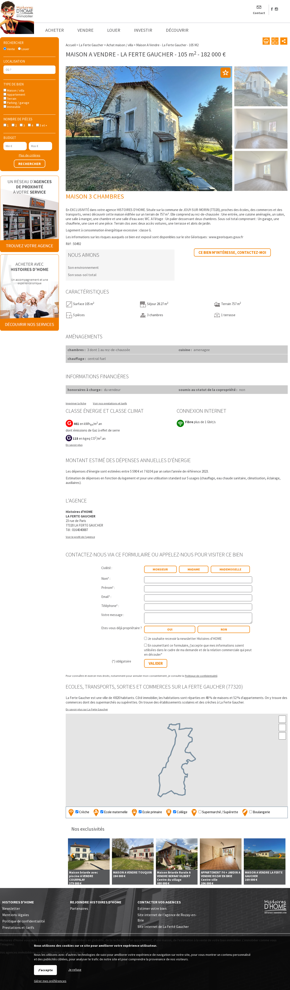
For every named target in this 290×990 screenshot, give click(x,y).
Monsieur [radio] (160, 569)
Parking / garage (16, 103)
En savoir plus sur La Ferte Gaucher (87, 709)
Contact (259, 13)
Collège (176, 812)
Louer (23, 49)
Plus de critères (29, 155)
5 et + (41, 125)
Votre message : (112, 615)
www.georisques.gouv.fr (226, 237)
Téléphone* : (110, 606)
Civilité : (106, 568)
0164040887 (80, 530)
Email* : (106, 596)
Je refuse (74, 970)
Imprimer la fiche (76, 403)
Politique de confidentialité (201, 675)
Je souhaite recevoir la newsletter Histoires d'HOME (185, 638)
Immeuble (11, 107)
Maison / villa (13, 90)
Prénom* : (108, 587)
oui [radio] (169, 629)
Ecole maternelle (110, 812)
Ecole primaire (146, 812)
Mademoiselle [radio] (230, 569)
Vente (9, 49)
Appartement (14, 94)
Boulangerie (255, 812)
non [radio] (224, 629)
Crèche (78, 812)
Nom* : (105, 578)
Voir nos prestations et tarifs (110, 403)
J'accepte (45, 970)
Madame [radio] (194, 569)
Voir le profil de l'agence (80, 537)
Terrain (9, 99)
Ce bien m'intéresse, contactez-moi (232, 252)
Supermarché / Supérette (214, 812)
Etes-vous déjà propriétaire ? (121, 628)
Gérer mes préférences (50, 981)
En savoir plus (74, 444)
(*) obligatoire (121, 661)
